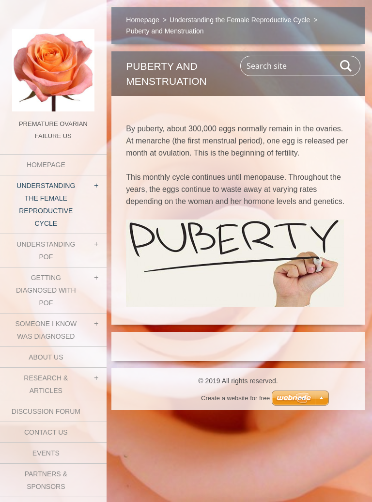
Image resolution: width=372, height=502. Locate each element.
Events (46, 453)
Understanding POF (45, 250)
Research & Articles (46, 384)
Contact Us (46, 432)
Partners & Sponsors (46, 480)
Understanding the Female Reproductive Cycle (45, 204)
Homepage (46, 165)
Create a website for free (235, 398)
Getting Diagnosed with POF (46, 290)
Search (346, 66)
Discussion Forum (46, 411)
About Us (46, 357)
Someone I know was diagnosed (46, 330)
